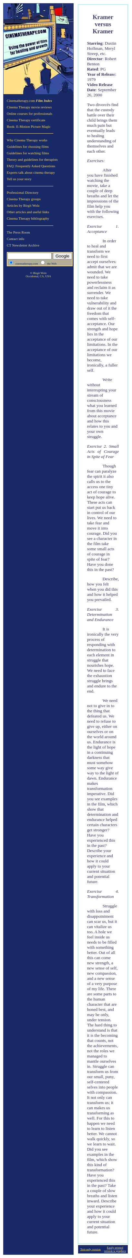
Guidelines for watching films (28, 153)
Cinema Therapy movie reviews (29, 107)
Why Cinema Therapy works (27, 140)
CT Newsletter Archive (23, 245)
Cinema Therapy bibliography (28, 218)
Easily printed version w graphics (115, 1249)
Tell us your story (19, 179)
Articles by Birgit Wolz (23, 205)
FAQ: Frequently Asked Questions (31, 166)
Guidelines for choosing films (28, 146)
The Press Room (18, 232)
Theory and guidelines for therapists (32, 159)
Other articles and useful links (28, 212)
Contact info (15, 239)
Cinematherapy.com (29, 101)
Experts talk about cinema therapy (31, 172)
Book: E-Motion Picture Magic (29, 126)
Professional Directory (23, 192)
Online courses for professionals (29, 113)
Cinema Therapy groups (24, 199)
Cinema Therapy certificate (26, 120)
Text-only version (90, 1249)
